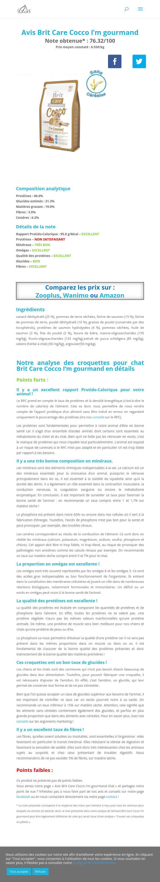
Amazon (112, 295)
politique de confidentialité (93, 862)
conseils (98, 417)
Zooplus (48, 295)
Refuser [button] (40, 871)
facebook (23, 797)
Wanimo (76, 295)
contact (112, 797)
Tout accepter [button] (19, 871)
